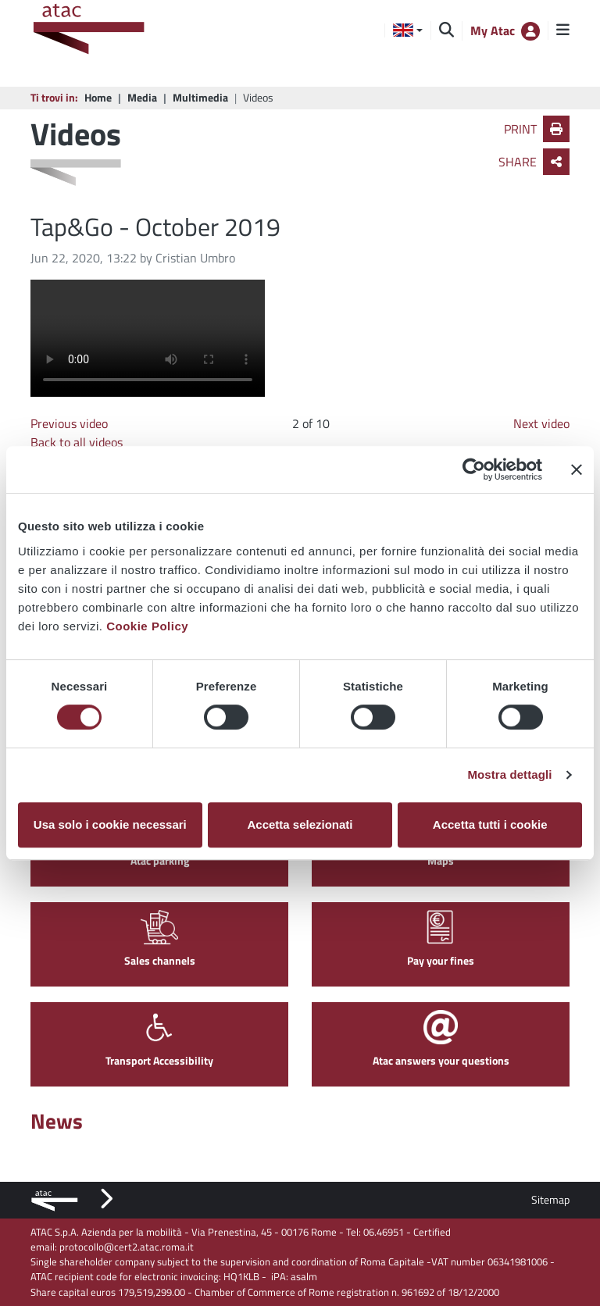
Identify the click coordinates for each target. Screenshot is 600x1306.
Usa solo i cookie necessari (110, 824)
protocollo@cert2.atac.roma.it (126, 1246)
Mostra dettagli (509, 774)
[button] (408, 30)
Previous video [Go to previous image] (69, 423)
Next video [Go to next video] (541, 423)
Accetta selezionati (299, 824)
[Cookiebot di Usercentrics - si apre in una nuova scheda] (473, 469)
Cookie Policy (147, 626)
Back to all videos (76, 442)
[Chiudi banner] (576, 469)
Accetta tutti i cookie (490, 824)
